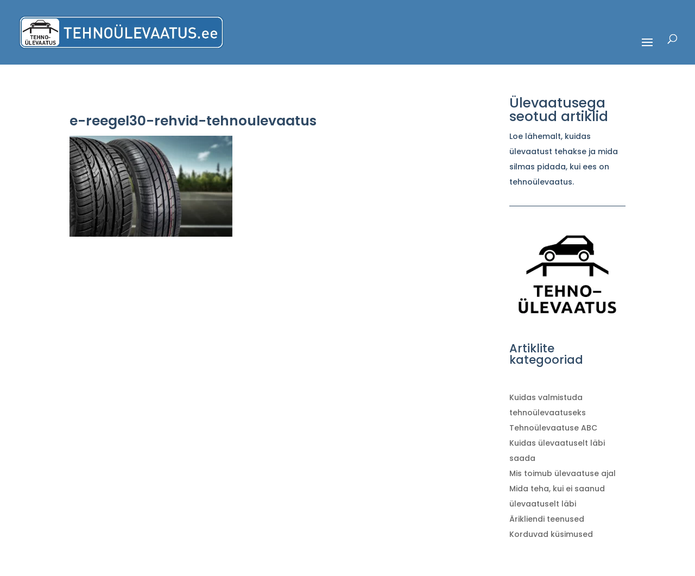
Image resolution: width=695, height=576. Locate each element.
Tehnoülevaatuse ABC (553, 427)
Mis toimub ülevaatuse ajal (562, 473)
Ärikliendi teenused (546, 519)
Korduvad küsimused (551, 534)
